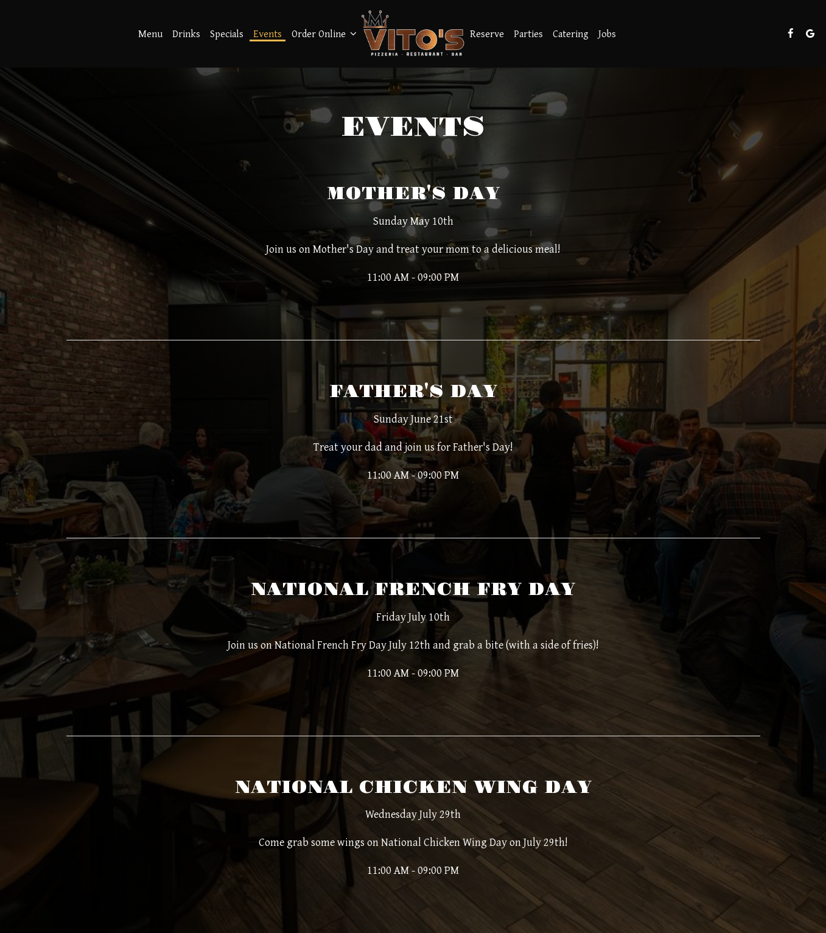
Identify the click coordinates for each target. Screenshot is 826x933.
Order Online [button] (324, 33)
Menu (150, 33)
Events (267, 33)
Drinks (186, 33)
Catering (571, 33)
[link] (413, 33)
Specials (226, 33)
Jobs (607, 33)
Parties (528, 33)
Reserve (487, 33)
